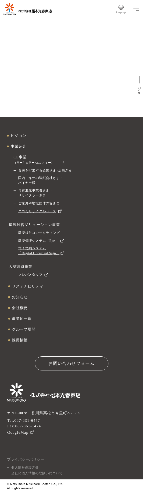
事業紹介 (18, 146)
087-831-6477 (27, 420)
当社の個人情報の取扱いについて (37, 473)
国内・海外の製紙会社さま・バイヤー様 (40, 180)
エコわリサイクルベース (37, 211)
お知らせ (20, 297)
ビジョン (18, 136)
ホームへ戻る (71, 90)
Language (121, 9)
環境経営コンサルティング (39, 233)
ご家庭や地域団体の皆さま (39, 203)
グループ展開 (24, 329)
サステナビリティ (27, 286)
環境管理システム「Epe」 (38, 241)
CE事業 (34, 159)
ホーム (12, 24)
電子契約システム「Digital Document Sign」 (38, 250)
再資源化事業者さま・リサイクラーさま (35, 193)
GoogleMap (18, 432)
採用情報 (20, 340)
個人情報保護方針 (25, 467)
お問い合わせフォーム (71, 363)
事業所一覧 (22, 319)
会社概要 (20, 308)
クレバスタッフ (30, 274)
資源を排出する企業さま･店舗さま (45, 170)
